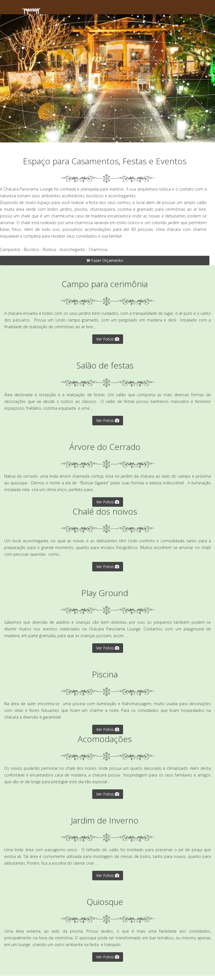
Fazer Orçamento (104, 260)
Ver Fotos (107, 339)
